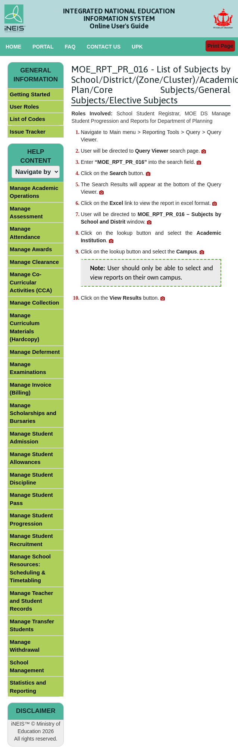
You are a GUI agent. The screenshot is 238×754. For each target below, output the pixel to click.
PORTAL (43, 47)
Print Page (220, 46)
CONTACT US (103, 47)
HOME (13, 47)
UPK (137, 47)
